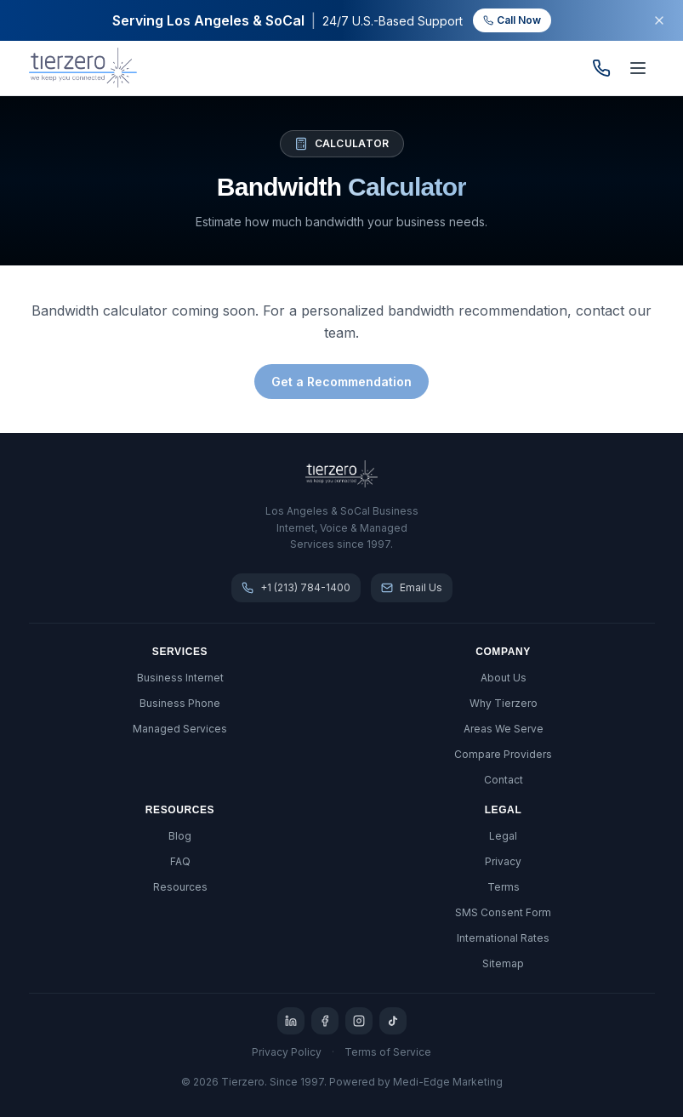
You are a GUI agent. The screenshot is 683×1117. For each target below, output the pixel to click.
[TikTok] (393, 1020)
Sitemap (503, 963)
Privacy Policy (287, 1052)
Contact (503, 779)
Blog (179, 835)
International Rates (503, 938)
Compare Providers (503, 754)
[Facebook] (325, 1020)
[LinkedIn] (291, 1020)
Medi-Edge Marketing (448, 1081)
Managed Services (180, 728)
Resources (180, 886)
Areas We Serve (504, 728)
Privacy (503, 861)
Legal (503, 835)
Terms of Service (387, 1052)
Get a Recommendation (341, 381)
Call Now (512, 20)
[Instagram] (359, 1020)
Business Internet (180, 677)
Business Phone (179, 703)
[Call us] (601, 68)
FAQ (180, 861)
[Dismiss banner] (659, 20)
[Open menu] (638, 68)
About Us (503, 677)
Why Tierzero (504, 703)
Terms (503, 886)
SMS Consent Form (503, 912)
